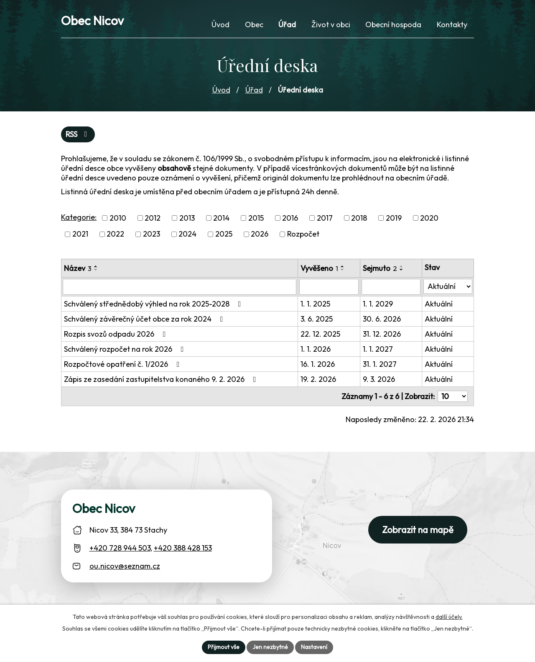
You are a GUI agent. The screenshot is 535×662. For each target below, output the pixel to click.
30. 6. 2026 (382, 319)
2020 (429, 218)
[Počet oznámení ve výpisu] (453, 396)
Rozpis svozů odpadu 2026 (116, 334)
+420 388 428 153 (183, 548)
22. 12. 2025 (320, 334)
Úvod (221, 90)
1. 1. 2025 (315, 304)
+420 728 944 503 (119, 548)
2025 (223, 234)
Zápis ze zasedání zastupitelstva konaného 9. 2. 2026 (162, 379)
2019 (394, 218)
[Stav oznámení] (447, 286)
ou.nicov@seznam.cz (124, 566)
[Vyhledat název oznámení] (179, 287)
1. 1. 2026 (316, 349)
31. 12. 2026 (382, 334)
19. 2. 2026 (318, 379)
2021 (80, 234)
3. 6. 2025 (317, 319)
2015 (256, 218)
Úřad (254, 90)
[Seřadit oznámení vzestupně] (96, 266)
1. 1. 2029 (378, 304)
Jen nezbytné (270, 647)
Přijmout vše (223, 647)
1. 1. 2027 (378, 349)
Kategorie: (79, 217)
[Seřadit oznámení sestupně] (96, 269)
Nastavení (314, 647)
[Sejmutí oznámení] (391, 287)
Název (78, 268)
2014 (221, 218)
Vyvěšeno (319, 268)
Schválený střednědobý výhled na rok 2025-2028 (154, 304)
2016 (290, 218)
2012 (152, 218)
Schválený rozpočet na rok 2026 (125, 349)
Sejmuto (380, 268)
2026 (259, 234)
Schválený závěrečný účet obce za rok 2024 (145, 319)
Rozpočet (303, 234)
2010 (118, 218)
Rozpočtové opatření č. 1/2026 (123, 364)
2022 (115, 234)
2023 (151, 234)
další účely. (449, 617)
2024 (187, 234)
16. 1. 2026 (318, 364)
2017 (325, 218)
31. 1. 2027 (380, 364)
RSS (78, 134)
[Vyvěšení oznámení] (329, 287)
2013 (187, 218)
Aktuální (439, 304)
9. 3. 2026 (379, 379)
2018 (359, 218)
